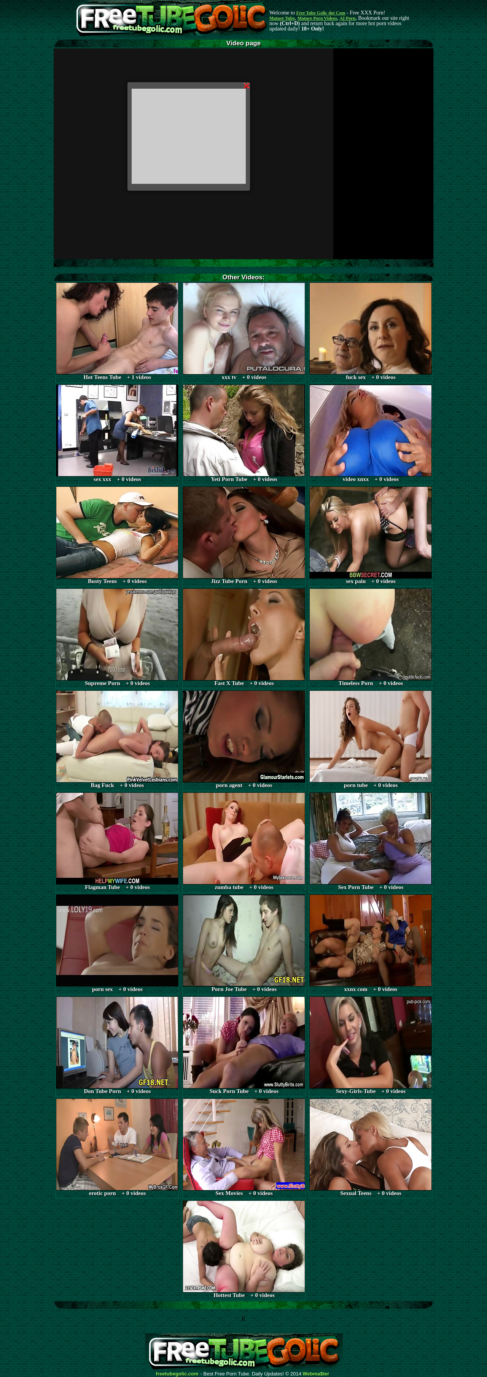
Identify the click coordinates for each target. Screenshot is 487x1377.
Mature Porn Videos (317, 18)
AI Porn (348, 18)
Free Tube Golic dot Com (320, 13)
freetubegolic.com (177, 1374)
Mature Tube (282, 18)
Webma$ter (316, 1374)
